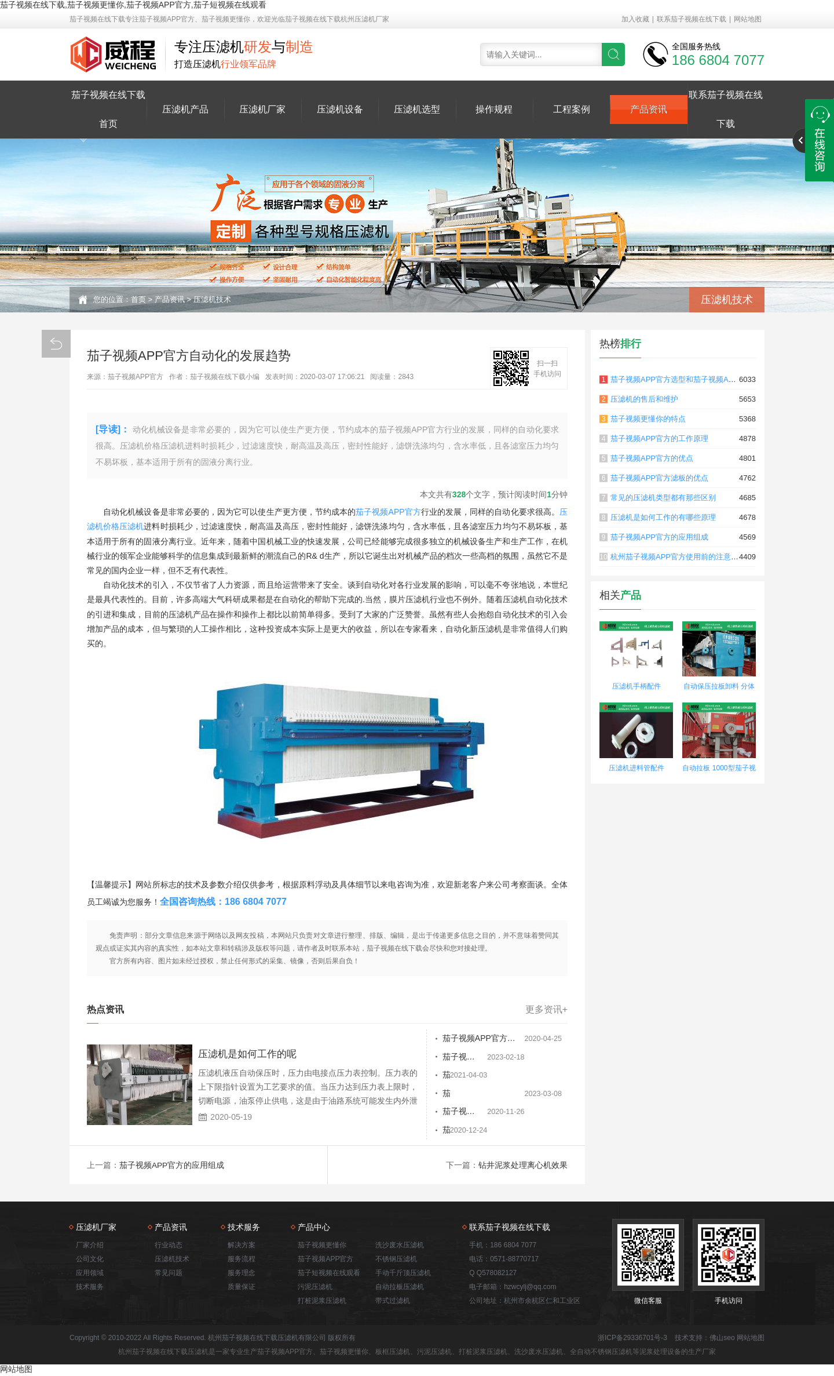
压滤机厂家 (262, 109)
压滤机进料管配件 (636, 768)
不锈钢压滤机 (396, 1260)
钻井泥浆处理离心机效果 (523, 1166)
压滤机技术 (212, 299)
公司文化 (90, 1260)
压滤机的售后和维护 (644, 399)
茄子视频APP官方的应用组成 (172, 1166)
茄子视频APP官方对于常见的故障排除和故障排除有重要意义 (462, 1057)
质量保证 (241, 1288)
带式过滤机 (392, 1302)
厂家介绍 (90, 1246)
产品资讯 (648, 109)
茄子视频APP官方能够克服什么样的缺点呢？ (462, 1094)
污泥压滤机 (315, 1288)
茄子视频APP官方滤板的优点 (659, 478)
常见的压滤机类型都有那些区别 (663, 497)
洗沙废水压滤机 (399, 1246)
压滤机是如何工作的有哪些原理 (663, 517)
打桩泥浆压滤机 (322, 1302)
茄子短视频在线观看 (329, 1274)
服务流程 (241, 1260)
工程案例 (571, 109)
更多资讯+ (546, 1009)
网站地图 (748, 19)
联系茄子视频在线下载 (691, 19)
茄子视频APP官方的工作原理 (659, 438)
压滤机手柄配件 (636, 686)
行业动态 (168, 1246)
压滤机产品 (185, 109)
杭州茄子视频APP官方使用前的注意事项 (678, 556)
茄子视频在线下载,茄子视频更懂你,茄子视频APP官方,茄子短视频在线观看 (133, 4)
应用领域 (90, 1274)
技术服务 (90, 1288)
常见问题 (168, 1274)
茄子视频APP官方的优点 (651, 458)
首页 (138, 299)
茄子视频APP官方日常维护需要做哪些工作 (462, 1131)
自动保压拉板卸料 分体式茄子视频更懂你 (719, 687)
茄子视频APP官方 (388, 511)
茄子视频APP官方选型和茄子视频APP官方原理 (689, 379)
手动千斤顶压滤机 (403, 1274)
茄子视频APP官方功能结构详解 (457, 1075)
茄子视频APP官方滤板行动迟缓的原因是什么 (462, 1112)
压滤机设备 (340, 109)
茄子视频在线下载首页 (108, 109)
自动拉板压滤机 (399, 1288)
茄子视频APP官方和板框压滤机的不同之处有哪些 (462, 1038)
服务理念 (241, 1274)
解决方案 (241, 1246)
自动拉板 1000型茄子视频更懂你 (718, 769)
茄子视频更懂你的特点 (648, 418)
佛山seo (721, 1339)
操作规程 (494, 109)
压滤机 (131, 526)
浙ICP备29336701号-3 (632, 1339)
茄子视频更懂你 (322, 1246)
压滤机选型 (417, 109)
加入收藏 (635, 19)
